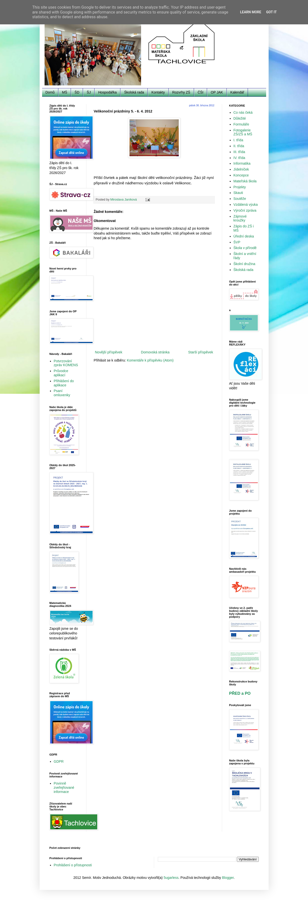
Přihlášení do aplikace (64, 383)
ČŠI (200, 92)
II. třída (238, 146)
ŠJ (89, 92)
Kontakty (158, 92)
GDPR (59, 761)
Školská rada (134, 92)
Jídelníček (241, 169)
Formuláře (241, 124)
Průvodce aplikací (61, 373)
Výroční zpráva (244, 210)
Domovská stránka (155, 352)
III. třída (239, 152)
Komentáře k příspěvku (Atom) (150, 360)
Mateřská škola (245, 181)
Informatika (241, 163)
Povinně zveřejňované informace (64, 787)
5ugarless (170, 878)
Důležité (239, 118)
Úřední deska (243, 236)
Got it (271, 12)
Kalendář (237, 92)
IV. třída (239, 158)
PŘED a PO (240, 693)
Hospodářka (107, 92)
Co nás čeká (243, 112)
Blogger (228, 878)
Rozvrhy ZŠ (181, 92)
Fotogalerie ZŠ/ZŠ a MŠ (242, 132)
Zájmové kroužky (240, 218)
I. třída (238, 140)
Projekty (239, 187)
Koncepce (241, 175)
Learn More (250, 12)
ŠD (77, 92)
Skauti (238, 193)
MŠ (64, 92)
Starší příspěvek (200, 352)
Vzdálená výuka (245, 204)
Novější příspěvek (108, 352)
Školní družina (244, 264)
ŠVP (236, 242)
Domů (50, 92)
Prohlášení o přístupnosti (73, 865)
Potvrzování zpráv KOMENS (66, 363)
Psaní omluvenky (62, 393)
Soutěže (239, 199)
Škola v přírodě (245, 248)
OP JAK (217, 92)
